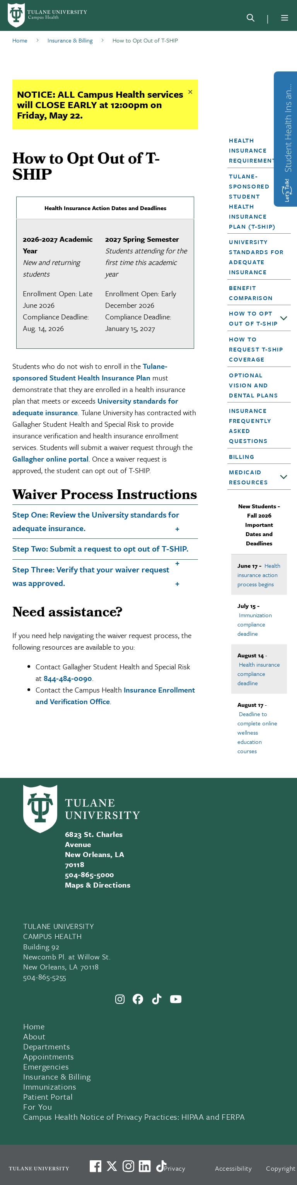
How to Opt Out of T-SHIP (253, 318)
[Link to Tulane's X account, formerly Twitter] (112, 1166)
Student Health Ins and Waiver (288, 126)
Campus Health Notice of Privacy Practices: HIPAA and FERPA (134, 1116)
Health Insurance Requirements (254, 150)
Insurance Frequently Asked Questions (250, 425)
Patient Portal (48, 1096)
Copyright (281, 1168)
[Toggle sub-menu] (283, 318)
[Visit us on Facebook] (95, 1166)
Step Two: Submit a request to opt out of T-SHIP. (100, 548)
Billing (241, 456)
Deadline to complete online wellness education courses (257, 732)
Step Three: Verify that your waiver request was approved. (90, 576)
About (34, 1036)
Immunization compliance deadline (254, 624)
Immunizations (50, 1086)
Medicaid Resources (248, 477)
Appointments (48, 1056)
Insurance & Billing (57, 1076)
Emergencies (46, 1066)
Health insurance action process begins (258, 574)
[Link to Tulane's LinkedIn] (144, 1166)
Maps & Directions (97, 884)
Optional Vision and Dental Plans (253, 385)
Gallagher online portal (50, 458)
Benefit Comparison (251, 293)
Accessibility (233, 1168)
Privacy (175, 1168)
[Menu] (284, 17)
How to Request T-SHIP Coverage (256, 349)
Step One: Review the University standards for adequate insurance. (95, 521)
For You (37, 1106)
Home (34, 1026)
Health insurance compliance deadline (258, 673)
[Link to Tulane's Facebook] (128, 1166)
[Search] (250, 19)
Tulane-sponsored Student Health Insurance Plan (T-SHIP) (252, 201)
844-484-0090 (68, 678)
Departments (46, 1046)
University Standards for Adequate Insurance (256, 257)
